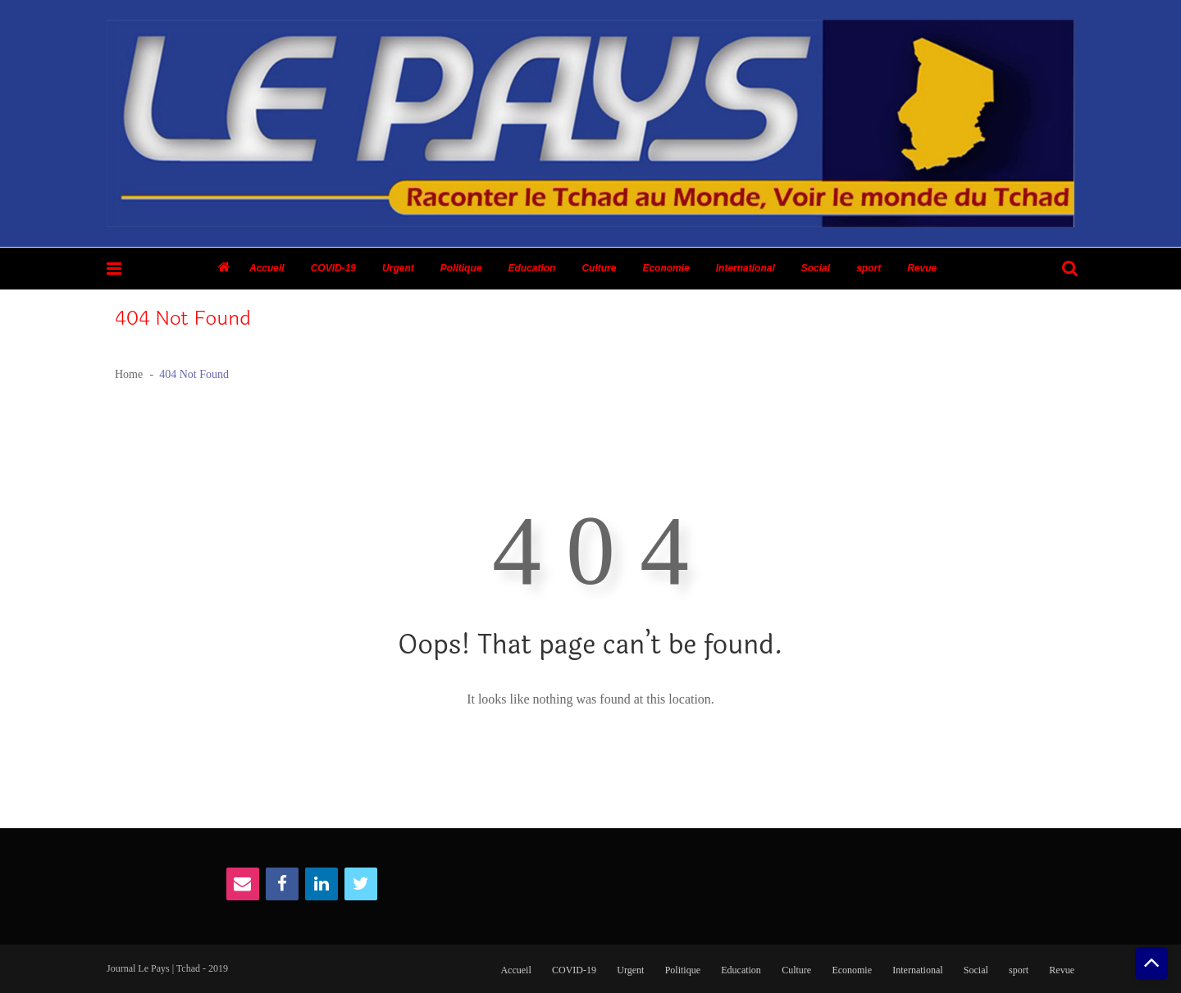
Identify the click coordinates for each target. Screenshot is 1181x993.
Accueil (267, 268)
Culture (598, 268)
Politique (461, 268)
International (745, 268)
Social (815, 268)
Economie (665, 268)
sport (868, 268)
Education (531, 268)
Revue (922, 268)
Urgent (398, 268)
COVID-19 (333, 268)
